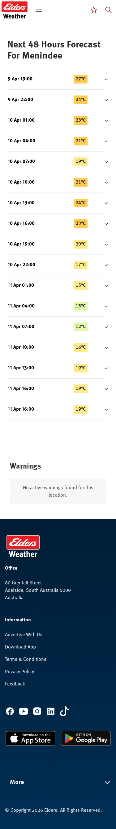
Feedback (15, 684)
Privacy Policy (19, 671)
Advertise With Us (23, 634)
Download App (20, 647)
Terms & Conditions (25, 659)
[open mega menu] (39, 10)
